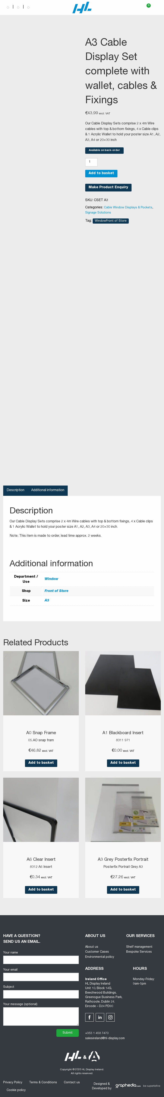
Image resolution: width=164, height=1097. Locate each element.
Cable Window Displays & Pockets (128, 207)
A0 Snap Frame (41, 733)
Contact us (72, 1082)
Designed (100, 1083)
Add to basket (101, 173)
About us (91, 946)
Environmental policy (99, 956)
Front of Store (57, 591)
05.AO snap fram (41, 740)
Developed (99, 1088)
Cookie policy (16, 1089)
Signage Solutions (98, 212)
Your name (41, 957)
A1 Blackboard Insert (123, 733)
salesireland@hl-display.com (105, 1038)
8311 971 (123, 740)
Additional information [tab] (47, 490)
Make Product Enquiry (108, 187)
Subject (41, 991)
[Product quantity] (91, 162)
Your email (41, 974)
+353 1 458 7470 (96, 1032)
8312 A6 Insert (41, 866)
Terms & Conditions (43, 1082)
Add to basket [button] (41, 763)
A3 (47, 600)
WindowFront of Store (111, 221)
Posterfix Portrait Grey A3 (123, 866)
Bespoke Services (139, 951)
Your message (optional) (41, 1014)
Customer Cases (97, 951)
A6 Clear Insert (41, 860)
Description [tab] (15, 490)
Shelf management (139, 946)
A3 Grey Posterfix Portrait (123, 860)
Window (51, 579)
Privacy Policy (12, 1082)
